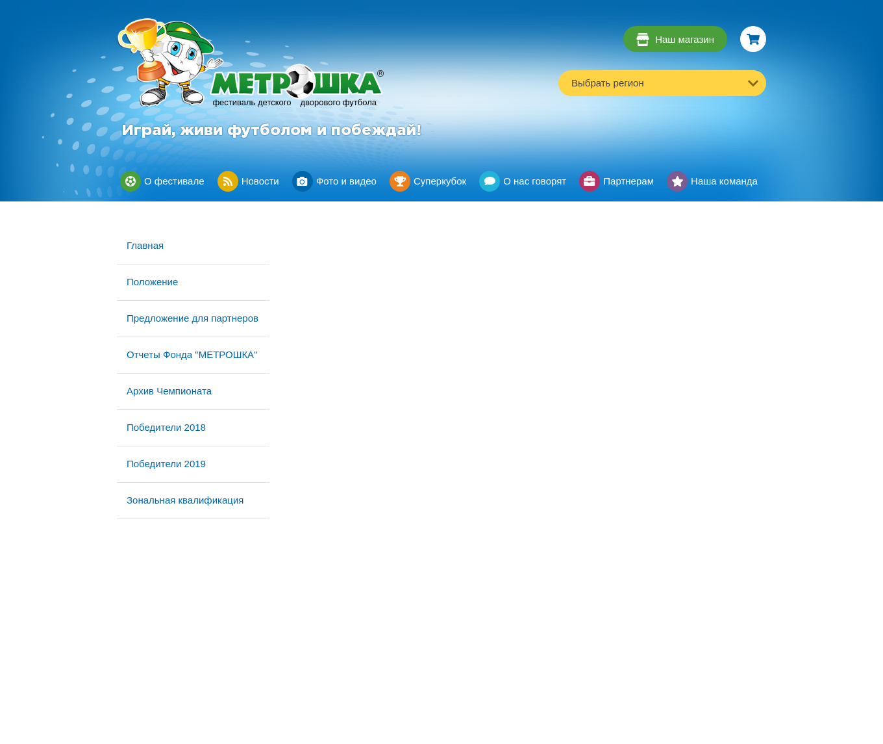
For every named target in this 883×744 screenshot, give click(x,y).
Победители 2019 (166, 463)
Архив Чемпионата (169, 390)
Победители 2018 (166, 427)
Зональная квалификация (185, 500)
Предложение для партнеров (192, 318)
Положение (152, 281)
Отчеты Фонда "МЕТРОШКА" (192, 354)
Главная (145, 245)
